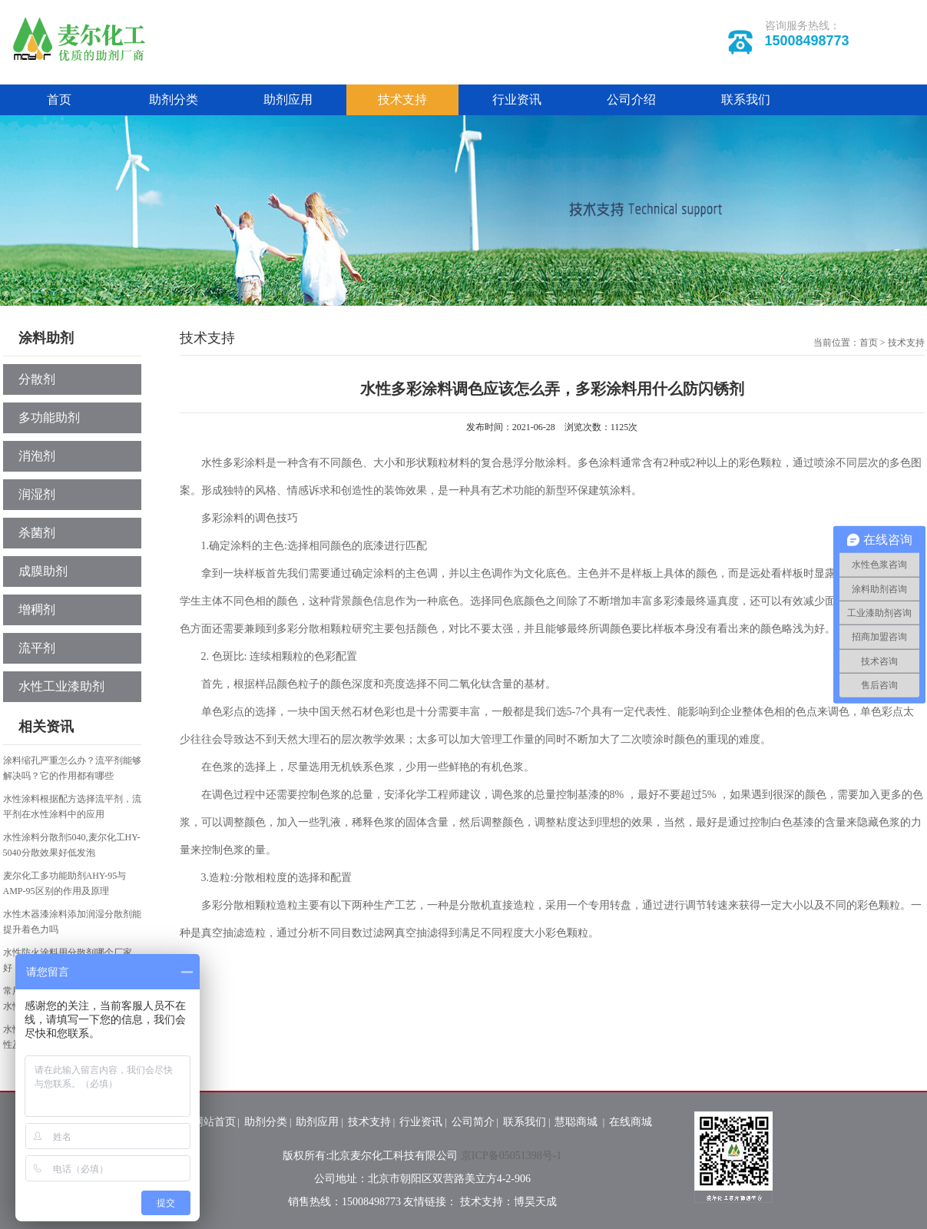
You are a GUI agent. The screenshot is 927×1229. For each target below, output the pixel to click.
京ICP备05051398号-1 (511, 1155)
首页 (59, 99)
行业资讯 (516, 99)
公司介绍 (631, 99)
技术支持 (402, 99)
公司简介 (473, 1122)
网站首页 (214, 1122)
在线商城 (630, 1122)
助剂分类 (173, 99)
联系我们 (745, 99)
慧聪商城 (578, 1122)
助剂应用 (288, 99)
